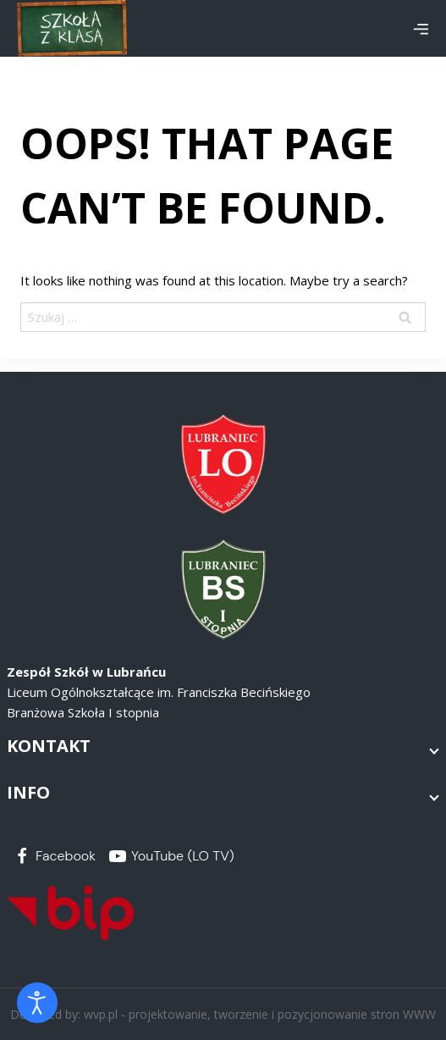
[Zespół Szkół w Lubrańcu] (72, 28)
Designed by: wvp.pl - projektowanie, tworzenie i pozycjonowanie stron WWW (223, 1014)
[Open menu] (420, 28)
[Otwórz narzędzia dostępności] (37, 1002)
